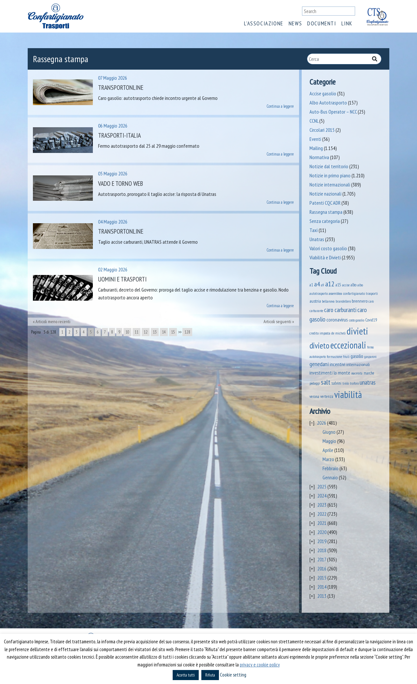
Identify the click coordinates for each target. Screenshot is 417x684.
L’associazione (263, 23)
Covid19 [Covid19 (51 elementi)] (371, 319)
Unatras (316, 239)
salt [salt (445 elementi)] (325, 382)
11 (136, 332)
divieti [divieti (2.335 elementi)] (357, 331)
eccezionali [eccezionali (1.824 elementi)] (348, 345)
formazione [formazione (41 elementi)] (334, 356)
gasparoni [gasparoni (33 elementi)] (370, 356)
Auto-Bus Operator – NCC (333, 111)
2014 (321, 586)
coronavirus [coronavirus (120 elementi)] (337, 319)
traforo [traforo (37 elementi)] (354, 383)
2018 (321, 550)
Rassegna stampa (325, 212)
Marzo (328, 459)
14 (164, 332)
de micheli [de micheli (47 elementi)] (338, 333)
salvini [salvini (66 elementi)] (336, 383)
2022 (321, 514)
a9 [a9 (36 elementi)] (322, 285)
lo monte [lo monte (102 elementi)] (342, 372)
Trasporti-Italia (119, 135)
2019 (321, 541)
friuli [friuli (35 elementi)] (346, 356)
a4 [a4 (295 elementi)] (317, 284)
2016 (321, 568)
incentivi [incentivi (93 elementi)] (337, 364)
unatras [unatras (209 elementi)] (368, 382)
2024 (321, 495)
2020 (321, 532)
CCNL (313, 120)
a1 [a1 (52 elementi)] (311, 284)
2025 (321, 486)
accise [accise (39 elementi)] (346, 284)
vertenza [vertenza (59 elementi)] (326, 396)
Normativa (319, 157)
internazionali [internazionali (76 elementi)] (358, 364)
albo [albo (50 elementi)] (353, 284)
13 (155, 332)
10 (127, 332)
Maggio (329, 441)
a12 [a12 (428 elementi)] (330, 283)
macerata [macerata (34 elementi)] (357, 373)
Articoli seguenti (277, 321)
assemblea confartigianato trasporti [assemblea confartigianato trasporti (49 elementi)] (353, 293)
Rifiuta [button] (210, 675)
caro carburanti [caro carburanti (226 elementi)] (340, 310)
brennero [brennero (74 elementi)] (359, 301)
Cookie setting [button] (233, 675)
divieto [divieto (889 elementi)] (319, 345)
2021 (321, 523)
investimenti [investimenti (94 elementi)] (321, 372)
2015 (321, 577)
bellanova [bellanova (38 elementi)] (328, 301)
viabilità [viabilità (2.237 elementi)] (348, 394)
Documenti (321, 23)
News (295, 23)
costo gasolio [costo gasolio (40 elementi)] (356, 320)
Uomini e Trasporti (122, 279)
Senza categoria (324, 221)
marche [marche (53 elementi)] (369, 373)
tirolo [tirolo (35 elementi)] (345, 383)
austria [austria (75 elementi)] (315, 301)
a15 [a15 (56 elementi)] (338, 285)
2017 (321, 559)
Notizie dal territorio (328, 166)
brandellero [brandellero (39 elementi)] (343, 301)
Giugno (329, 432)
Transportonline (120, 87)
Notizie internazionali (329, 184)
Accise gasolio (322, 93)
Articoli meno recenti (53, 321)
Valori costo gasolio (328, 248)
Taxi (313, 230)
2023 (321, 504)
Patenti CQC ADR (324, 202)
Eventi (315, 139)
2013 (321, 596)
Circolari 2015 (322, 130)
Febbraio (330, 468)
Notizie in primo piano (330, 175)
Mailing (316, 148)
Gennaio (330, 477)
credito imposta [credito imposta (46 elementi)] (319, 333)
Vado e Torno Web (120, 183)
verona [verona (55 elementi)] (314, 396)
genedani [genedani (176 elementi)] (319, 364)
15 (173, 332)
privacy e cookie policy (260, 665)
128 (187, 332)
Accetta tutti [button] (186, 675)
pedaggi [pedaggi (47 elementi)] (314, 383)
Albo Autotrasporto (328, 102)
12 (146, 332)
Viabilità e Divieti (325, 257)
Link (346, 23)
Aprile (328, 450)
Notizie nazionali (325, 193)
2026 (321, 422)
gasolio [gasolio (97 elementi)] (357, 356)
